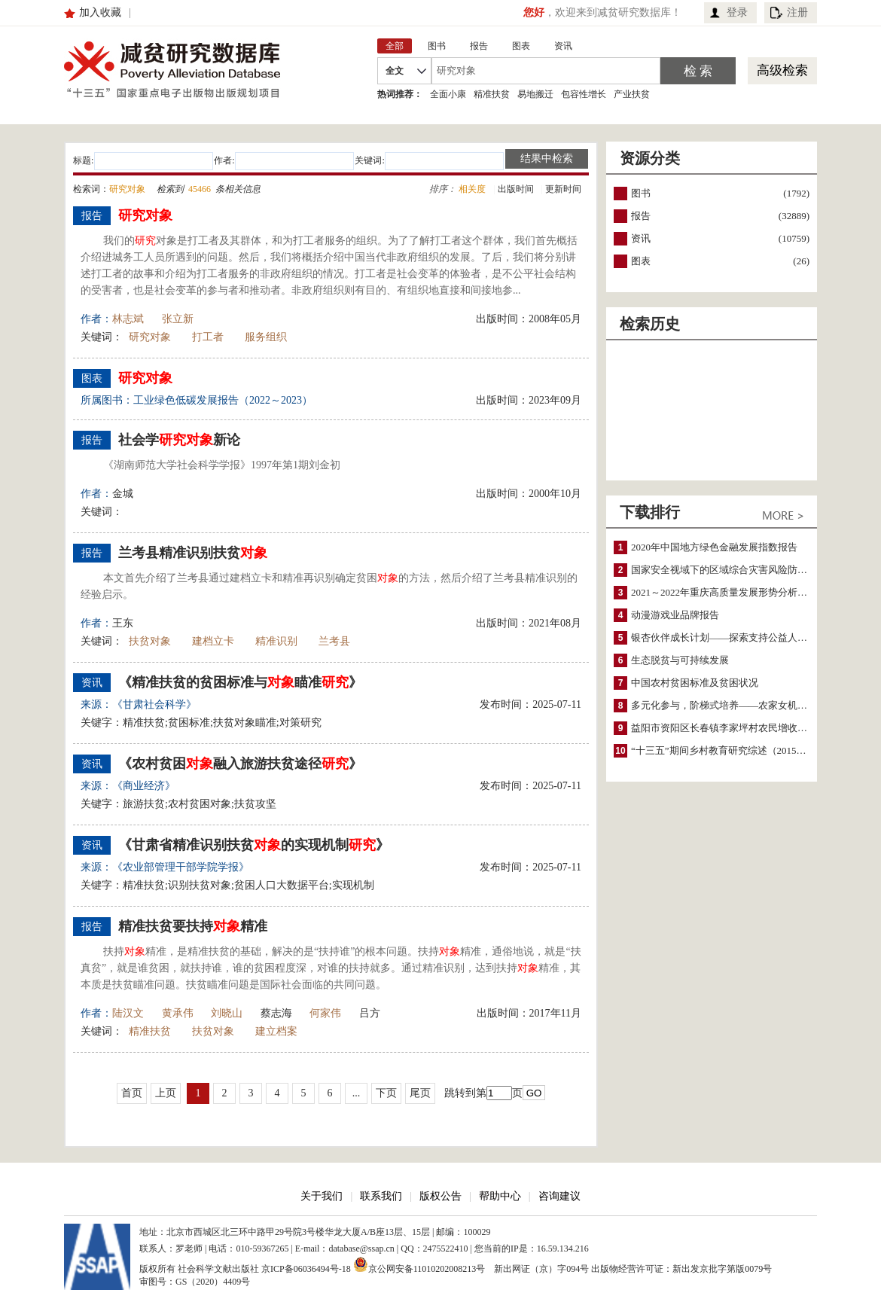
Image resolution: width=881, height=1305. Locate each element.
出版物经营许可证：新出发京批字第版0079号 (681, 1269)
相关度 (472, 189)
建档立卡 (213, 641)
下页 (386, 1093)
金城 (122, 493)
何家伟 (325, 1013)
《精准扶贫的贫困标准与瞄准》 (240, 682)
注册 (797, 12)
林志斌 (128, 319)
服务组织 (266, 337)
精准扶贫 (492, 94)
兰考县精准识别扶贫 (192, 552)
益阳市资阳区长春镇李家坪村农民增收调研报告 (734, 727)
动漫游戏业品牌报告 (675, 614)
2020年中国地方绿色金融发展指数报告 (714, 547)
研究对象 (150, 337)
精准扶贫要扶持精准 (192, 926)
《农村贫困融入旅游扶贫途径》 (240, 763)
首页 (131, 1093)
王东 (122, 623)
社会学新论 (179, 439)
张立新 (178, 319)
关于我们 (321, 1196)
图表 (641, 261)
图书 (641, 193)
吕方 (369, 1013)
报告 (641, 215)
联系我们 (381, 1196)
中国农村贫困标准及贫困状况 (694, 682)
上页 (165, 1093)
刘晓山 (226, 1013)
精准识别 (276, 641)
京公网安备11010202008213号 (419, 1264)
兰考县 (334, 641)
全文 (395, 71)
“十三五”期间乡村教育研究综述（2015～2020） (733, 750)
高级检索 (782, 70)
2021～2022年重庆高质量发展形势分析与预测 (729, 592)
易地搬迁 (535, 94)
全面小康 (448, 94)
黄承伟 (178, 1013)
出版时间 (516, 189)
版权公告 (440, 1196)
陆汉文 (128, 1013)
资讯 (641, 238)
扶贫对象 (150, 641)
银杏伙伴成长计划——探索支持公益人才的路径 (734, 637)
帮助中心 (500, 1196)
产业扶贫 (632, 94)
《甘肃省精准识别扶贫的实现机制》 (253, 844)
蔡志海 (276, 1013)
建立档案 (276, 1031)
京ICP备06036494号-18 (306, 1269)
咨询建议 (559, 1196)
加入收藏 (100, 12)
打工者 (208, 337)
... (356, 1093)
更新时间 (563, 189)
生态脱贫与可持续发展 (680, 660)
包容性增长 (583, 94)
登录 (737, 12)
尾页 (420, 1093)
